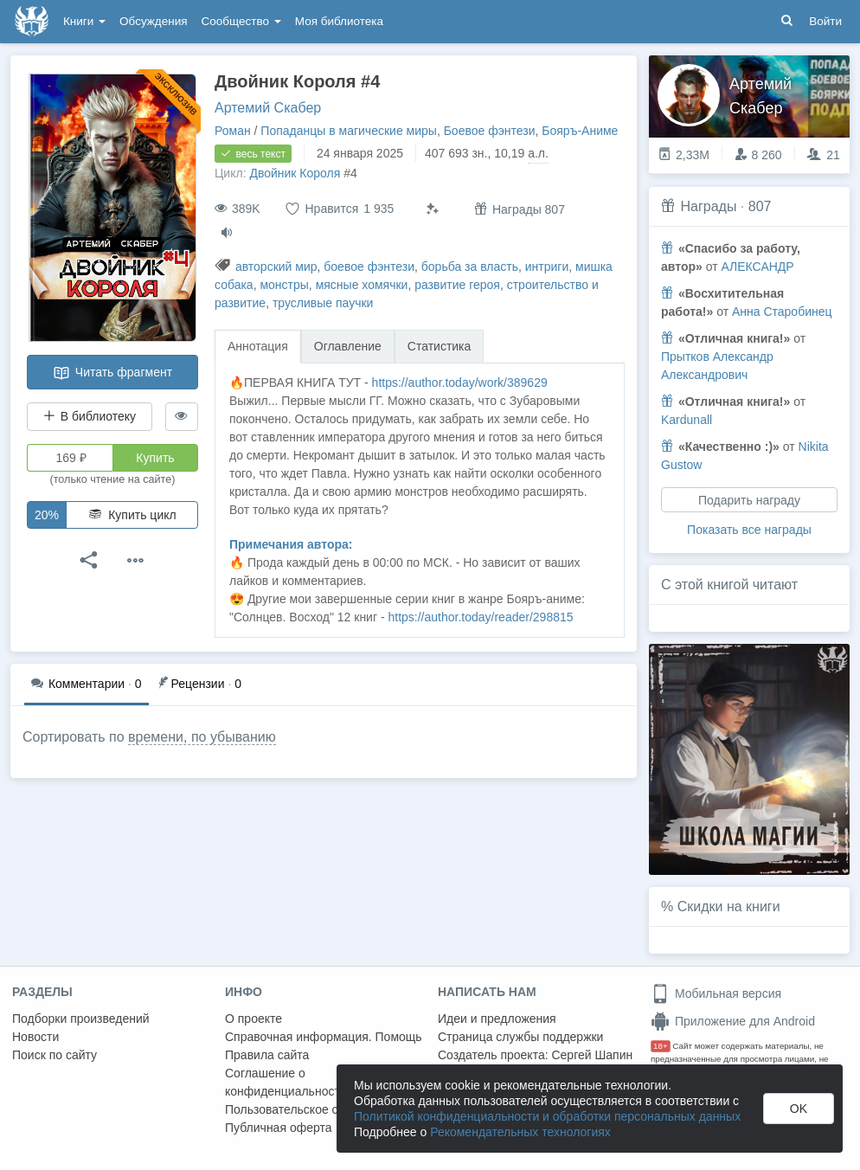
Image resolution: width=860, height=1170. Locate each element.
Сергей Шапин (591, 1055)
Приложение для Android (733, 1021)
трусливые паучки (323, 303)
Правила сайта (267, 1055)
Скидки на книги (728, 906)
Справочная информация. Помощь (323, 1037)
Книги (84, 21)
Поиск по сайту (54, 1055)
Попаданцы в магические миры (348, 131)
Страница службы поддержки (520, 1037)
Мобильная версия (716, 993)
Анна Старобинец (782, 311)
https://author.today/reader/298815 (480, 617)
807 (760, 206)
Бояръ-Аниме (580, 131)
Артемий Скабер (268, 107)
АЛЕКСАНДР (757, 266)
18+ (660, 1046)
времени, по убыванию (202, 737)
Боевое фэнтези (490, 131)
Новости (35, 1037)
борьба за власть (469, 266)
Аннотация (258, 346)
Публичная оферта (278, 1128)
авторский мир (276, 266)
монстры (284, 285)
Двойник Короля (294, 173)
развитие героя (457, 285)
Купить (155, 458)
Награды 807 (519, 209)
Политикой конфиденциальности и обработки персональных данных (547, 1116)
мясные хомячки (362, 285)
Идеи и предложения (497, 1018)
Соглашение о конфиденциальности (286, 1082)
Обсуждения (153, 21)
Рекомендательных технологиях (520, 1132)
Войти (825, 21)
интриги (547, 266)
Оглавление (348, 346)
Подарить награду (749, 500)
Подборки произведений (81, 1018)
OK (798, 1108)
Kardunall (686, 420)
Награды (708, 206)
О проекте (253, 1018)
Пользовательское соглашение (312, 1109)
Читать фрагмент (112, 373)
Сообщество (241, 21)
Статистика (440, 346)
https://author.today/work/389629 (460, 382)
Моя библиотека (339, 21)
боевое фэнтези (369, 266)
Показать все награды (749, 530)
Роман (233, 131)
